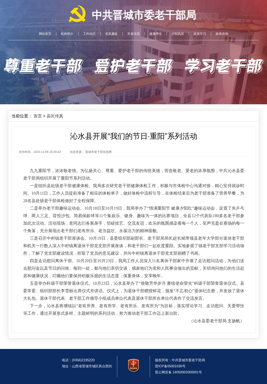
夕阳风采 (177, 33)
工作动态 (89, 33)
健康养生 (155, 33)
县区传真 (55, 116)
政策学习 (200, 33)
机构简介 (67, 33)
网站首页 (45, 33)
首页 (38, 116)
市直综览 (133, 33)
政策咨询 (222, 33)
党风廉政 (111, 33)
